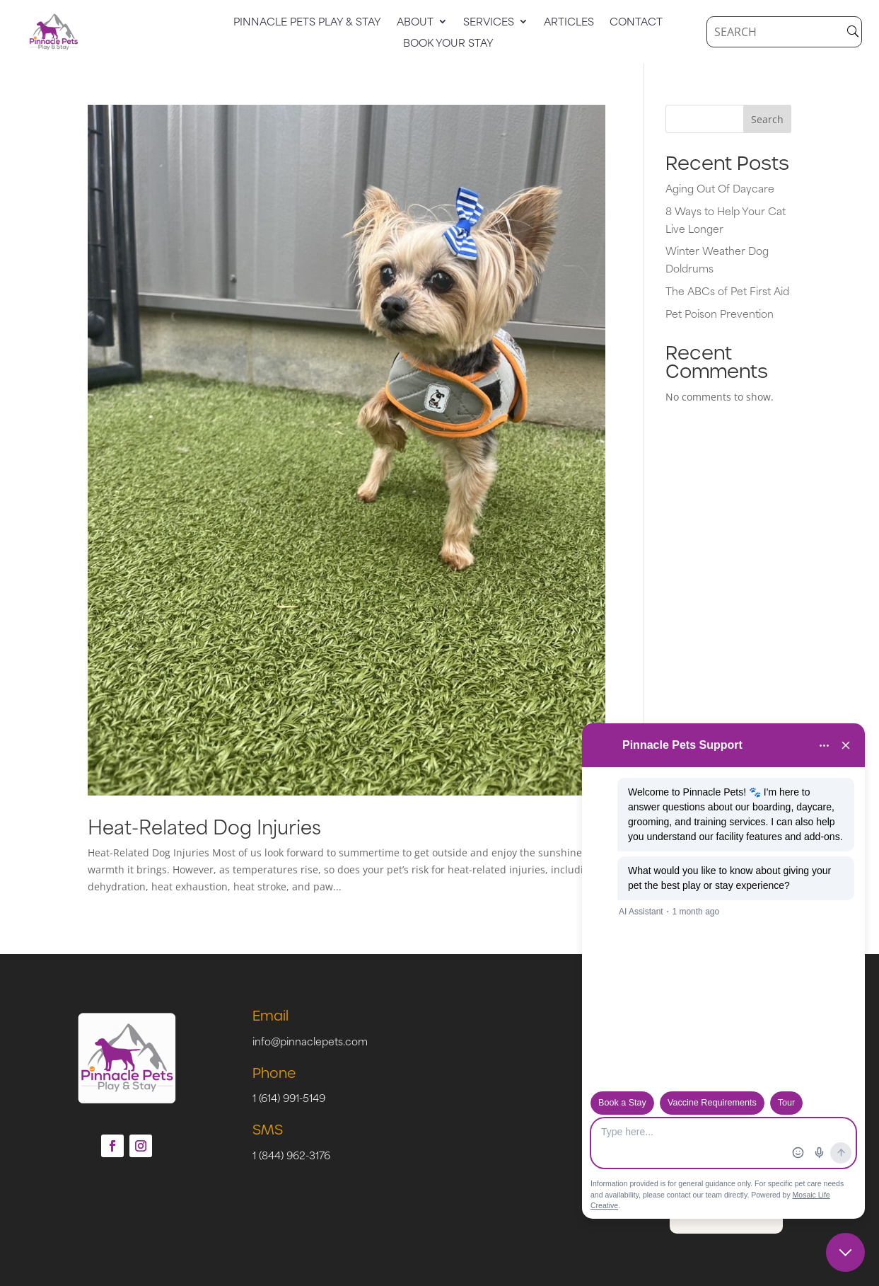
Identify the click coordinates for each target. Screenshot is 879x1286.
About (415, 22)
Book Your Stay (448, 44)
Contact (636, 22)
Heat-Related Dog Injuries (204, 825)
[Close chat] (845, 1252)
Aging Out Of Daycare (719, 188)
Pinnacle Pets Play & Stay (307, 22)
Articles (569, 22)
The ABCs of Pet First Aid (727, 290)
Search (767, 119)
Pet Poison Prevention (719, 313)
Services (488, 22)
